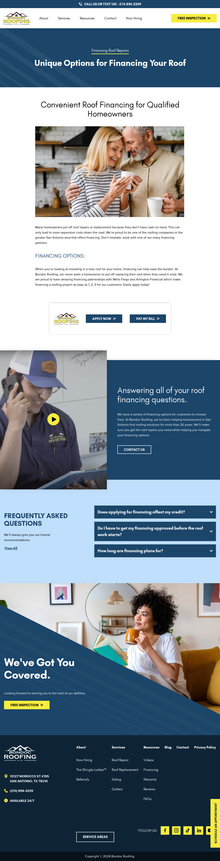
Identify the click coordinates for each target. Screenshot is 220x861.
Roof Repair (120, 760)
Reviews (149, 789)
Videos (148, 760)
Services (64, 18)
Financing (150, 770)
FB (165, 830)
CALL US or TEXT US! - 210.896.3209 (112, 4)
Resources (87, 18)
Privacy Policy (205, 747)
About (43, 18)
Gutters (117, 789)
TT (187, 830)
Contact (110, 18)
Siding (116, 779)
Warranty (149, 779)
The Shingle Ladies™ (91, 770)
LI (199, 830)
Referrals (82, 779)
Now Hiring (134, 18)
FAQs (147, 799)
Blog (168, 747)
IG (176, 830)
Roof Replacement (125, 770)
